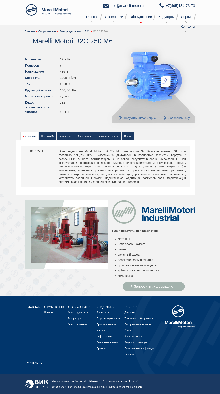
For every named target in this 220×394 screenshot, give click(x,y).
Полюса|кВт (47, 136)
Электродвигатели (78, 312)
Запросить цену (179, 118)
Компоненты (66, 136)
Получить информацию (140, 118)
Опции (127, 136)
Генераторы (74, 318)
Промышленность (106, 324)
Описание (30, 136)
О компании (114, 17)
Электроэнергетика (107, 342)
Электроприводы (77, 324)
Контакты (188, 26)
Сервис (186, 17)
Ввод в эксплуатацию (136, 342)
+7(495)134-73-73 (180, 6)
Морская (101, 330)
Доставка (129, 312)
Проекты (101, 348)
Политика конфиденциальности (124, 387)
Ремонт (128, 330)
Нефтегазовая (104, 336)
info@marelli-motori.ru (128, 6)
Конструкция (84, 136)
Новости (48, 312)
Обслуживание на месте (137, 324)
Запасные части (133, 336)
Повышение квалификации (139, 348)
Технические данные (107, 136)
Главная (92, 17)
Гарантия (129, 354)
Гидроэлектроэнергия (108, 318)
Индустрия (166, 17)
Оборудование (140, 17)
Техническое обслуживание (139, 318)
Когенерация (104, 312)
